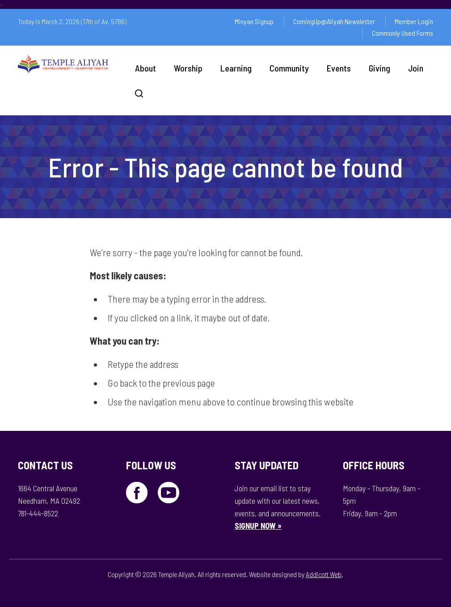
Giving (379, 68)
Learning (236, 68)
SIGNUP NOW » (258, 526)
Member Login (414, 21)
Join (415, 68)
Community (289, 68)
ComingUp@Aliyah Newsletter (334, 21)
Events (339, 68)
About (145, 68)
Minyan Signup (254, 21)
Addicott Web (323, 574)
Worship (188, 68)
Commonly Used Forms (402, 33)
